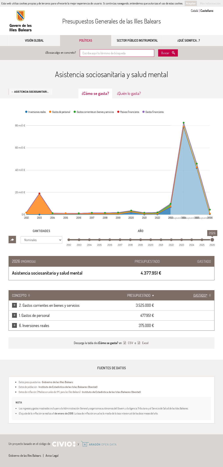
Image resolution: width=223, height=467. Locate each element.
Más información (210, 3)
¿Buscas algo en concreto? (60, 52)
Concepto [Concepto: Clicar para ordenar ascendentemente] (19, 295)
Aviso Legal (52, 455)
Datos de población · (58, 387)
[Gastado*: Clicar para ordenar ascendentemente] (200, 295)
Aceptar (191, 3)
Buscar (165, 53)
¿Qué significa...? (188, 40)
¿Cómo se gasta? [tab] (95, 93)
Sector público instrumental (137, 40)
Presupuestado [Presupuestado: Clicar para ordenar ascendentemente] (168, 295)
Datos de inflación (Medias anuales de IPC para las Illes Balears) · (80, 392)
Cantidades (41, 231)
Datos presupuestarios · (46, 382)
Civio (63, 444)
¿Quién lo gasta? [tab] (129, 93)
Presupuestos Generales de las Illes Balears (111, 21)
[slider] (212, 240)
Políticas (85, 40)
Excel (145, 343)
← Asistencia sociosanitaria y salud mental (31, 91)
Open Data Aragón (99, 444)
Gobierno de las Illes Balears (21, 21)
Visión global (34, 40)
